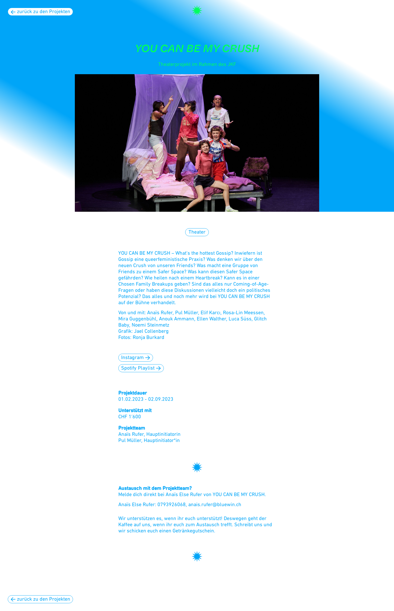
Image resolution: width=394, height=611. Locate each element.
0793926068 (171, 504)
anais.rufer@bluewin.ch (214, 504)
